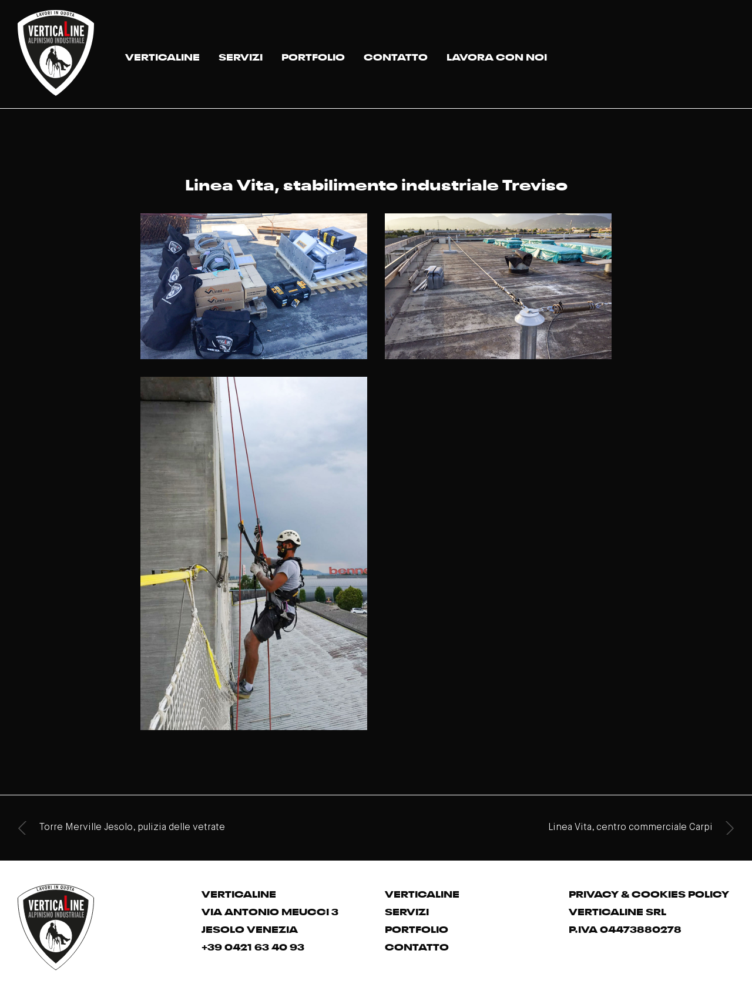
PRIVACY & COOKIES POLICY (649, 893)
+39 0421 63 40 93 (253, 946)
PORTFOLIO (313, 56)
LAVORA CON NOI (496, 56)
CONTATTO (396, 56)
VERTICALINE (162, 56)
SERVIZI (241, 56)
